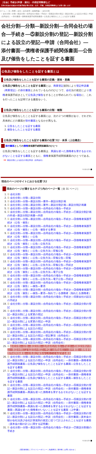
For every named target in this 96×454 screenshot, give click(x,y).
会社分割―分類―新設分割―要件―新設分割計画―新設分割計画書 (48, 204)
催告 (40, 95)
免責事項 (52, 450)
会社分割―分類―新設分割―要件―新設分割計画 (38, 201)
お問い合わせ (69, 450)
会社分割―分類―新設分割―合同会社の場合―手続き (40, 208)
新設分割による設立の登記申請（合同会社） (25, 160)
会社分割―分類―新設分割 (25, 197)
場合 (78, 95)
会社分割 (15, 194)
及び (35, 95)
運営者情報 (24, 450)
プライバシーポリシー (38, 450)
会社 (68, 90)
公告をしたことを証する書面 (23, 126)
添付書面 (25, 90)
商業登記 (58, 85)
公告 (30, 95)
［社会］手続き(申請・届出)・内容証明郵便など (25, 2)
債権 (25, 146)
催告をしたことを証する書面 (23, 129)
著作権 (60, 450)
